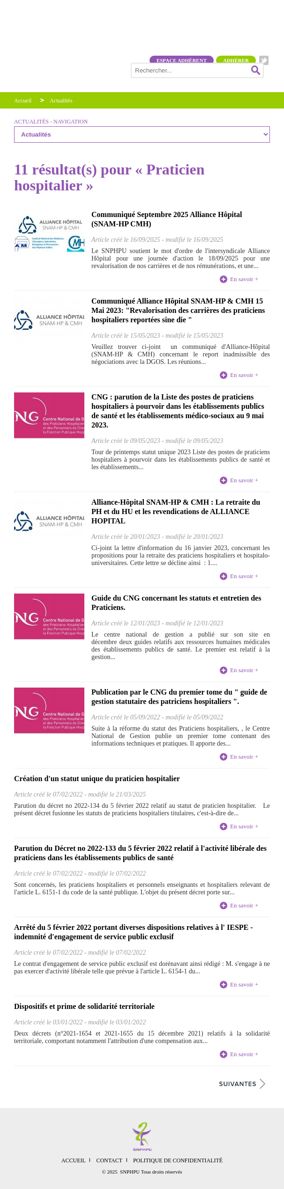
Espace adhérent (182, 60)
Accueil (22, 100)
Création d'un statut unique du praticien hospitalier (97, 779)
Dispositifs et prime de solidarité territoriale (84, 1006)
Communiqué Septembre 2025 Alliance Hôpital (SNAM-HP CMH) (166, 219)
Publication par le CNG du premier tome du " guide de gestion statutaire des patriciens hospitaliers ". (179, 696)
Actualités (61, 100)
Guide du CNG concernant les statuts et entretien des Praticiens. (176, 602)
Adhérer (236, 60)
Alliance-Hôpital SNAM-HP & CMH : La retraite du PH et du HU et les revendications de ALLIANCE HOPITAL (175, 511)
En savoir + (244, 279)
